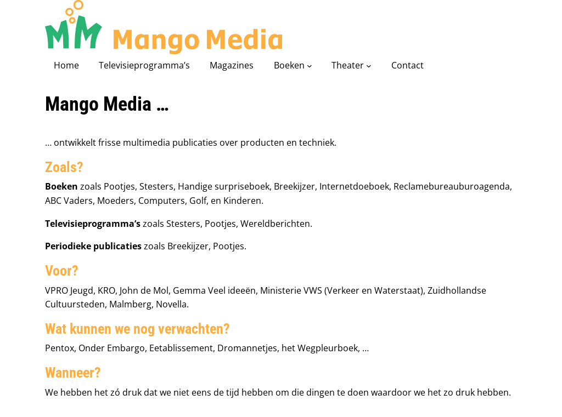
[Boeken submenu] (309, 65)
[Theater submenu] (369, 65)
